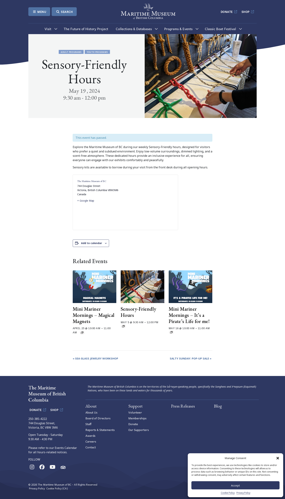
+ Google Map (85, 200)
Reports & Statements (100, 429)
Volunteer (135, 412)
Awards (90, 435)
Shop (248, 11)
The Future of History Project (86, 28)
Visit (48, 28)
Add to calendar (91, 243)
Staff (88, 424)
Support (135, 406)
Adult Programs (71, 52)
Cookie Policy (228, 492)
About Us (91, 412)
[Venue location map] (149, 202)
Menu (39, 11)
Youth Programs (97, 52)
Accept (235, 485)
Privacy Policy (243, 492)
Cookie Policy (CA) (57, 488)
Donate (229, 11)
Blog (218, 406)
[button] (278, 458)
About (91, 406)
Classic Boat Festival (220, 28)
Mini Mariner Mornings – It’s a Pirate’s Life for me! (189, 315)
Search (64, 11)
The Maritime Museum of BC (91, 181)
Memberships (137, 418)
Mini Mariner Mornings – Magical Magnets (94, 315)
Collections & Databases (134, 28)
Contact (90, 447)
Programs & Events (178, 28)
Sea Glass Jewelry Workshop (95, 358)
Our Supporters (138, 429)
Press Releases (183, 406)
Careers (90, 441)
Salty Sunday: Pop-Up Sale (190, 358)
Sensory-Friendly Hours (138, 312)
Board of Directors (98, 418)
